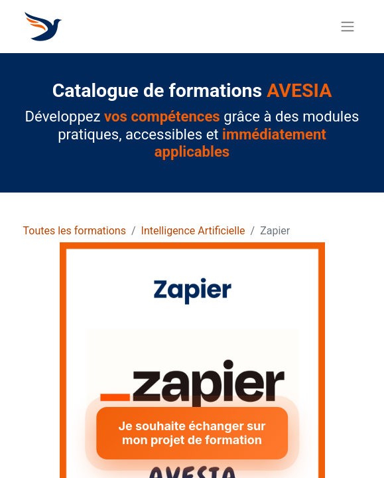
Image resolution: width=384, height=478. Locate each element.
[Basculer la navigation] (347, 27)
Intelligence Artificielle (193, 230)
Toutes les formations (74, 230)
